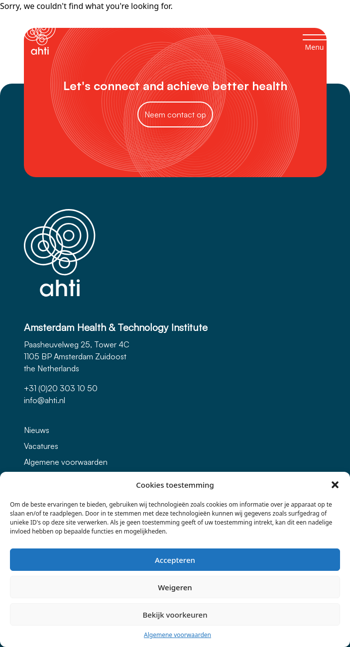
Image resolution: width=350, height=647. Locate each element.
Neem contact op (175, 114)
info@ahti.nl (44, 400)
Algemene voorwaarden (177, 635)
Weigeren (175, 587)
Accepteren (175, 560)
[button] (335, 485)
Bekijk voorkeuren (174, 615)
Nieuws (36, 430)
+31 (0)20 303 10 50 (61, 388)
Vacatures (41, 446)
